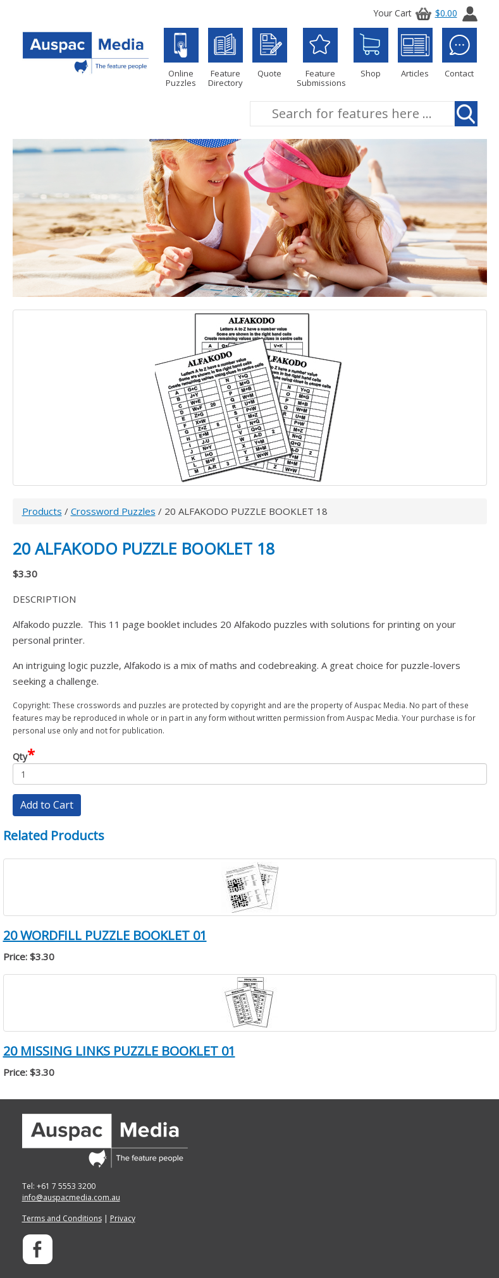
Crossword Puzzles (113, 511)
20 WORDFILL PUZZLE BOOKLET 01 (105, 935)
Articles (415, 53)
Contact (459, 53)
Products (42, 511)
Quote (269, 53)
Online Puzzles (181, 58)
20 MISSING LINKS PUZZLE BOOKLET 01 (119, 1050)
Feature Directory (225, 58)
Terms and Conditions (62, 1218)
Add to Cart (46, 805)
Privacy (122, 1218)
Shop (371, 53)
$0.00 (434, 13)
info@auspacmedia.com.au (71, 1197)
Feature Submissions (320, 58)
